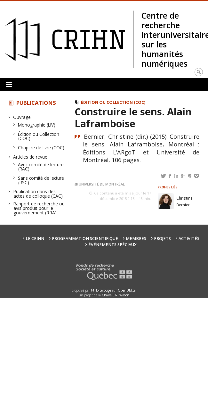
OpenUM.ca (127, 290)
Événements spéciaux (112, 244)
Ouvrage (22, 117)
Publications (36, 102)
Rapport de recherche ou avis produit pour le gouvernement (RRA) (39, 208)
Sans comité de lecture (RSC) (41, 180)
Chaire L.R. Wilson (115, 295)
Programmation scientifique (85, 238)
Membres (136, 238)
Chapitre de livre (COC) (41, 148)
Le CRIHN (35, 238)
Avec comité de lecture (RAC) (41, 166)
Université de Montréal (102, 184)
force (103, 290)
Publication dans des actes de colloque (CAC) (38, 193)
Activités (189, 238)
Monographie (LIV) (36, 125)
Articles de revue (30, 157)
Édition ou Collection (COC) (38, 136)
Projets (162, 238)
